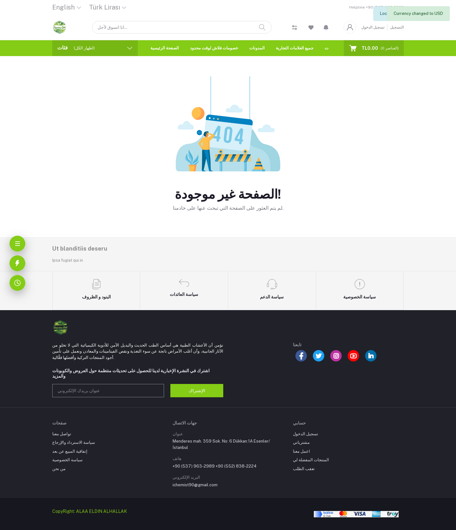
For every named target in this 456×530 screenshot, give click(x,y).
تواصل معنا (61, 433)
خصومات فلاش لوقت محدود (214, 48)
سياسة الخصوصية (67, 459)
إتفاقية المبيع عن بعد (69, 451)
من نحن (59, 468)
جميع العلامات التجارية (295, 48)
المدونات (257, 48)
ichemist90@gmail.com (195, 484)
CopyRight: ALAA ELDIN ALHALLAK (89, 511)
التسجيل (397, 27)
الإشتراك (197, 390)
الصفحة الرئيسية (164, 48)
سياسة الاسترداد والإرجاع (73, 442)
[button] (326, 27)
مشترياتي (301, 442)
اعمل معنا (301, 451)
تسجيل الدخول (372, 27)
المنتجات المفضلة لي (311, 459)
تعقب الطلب (304, 468)
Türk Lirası (104, 7)
